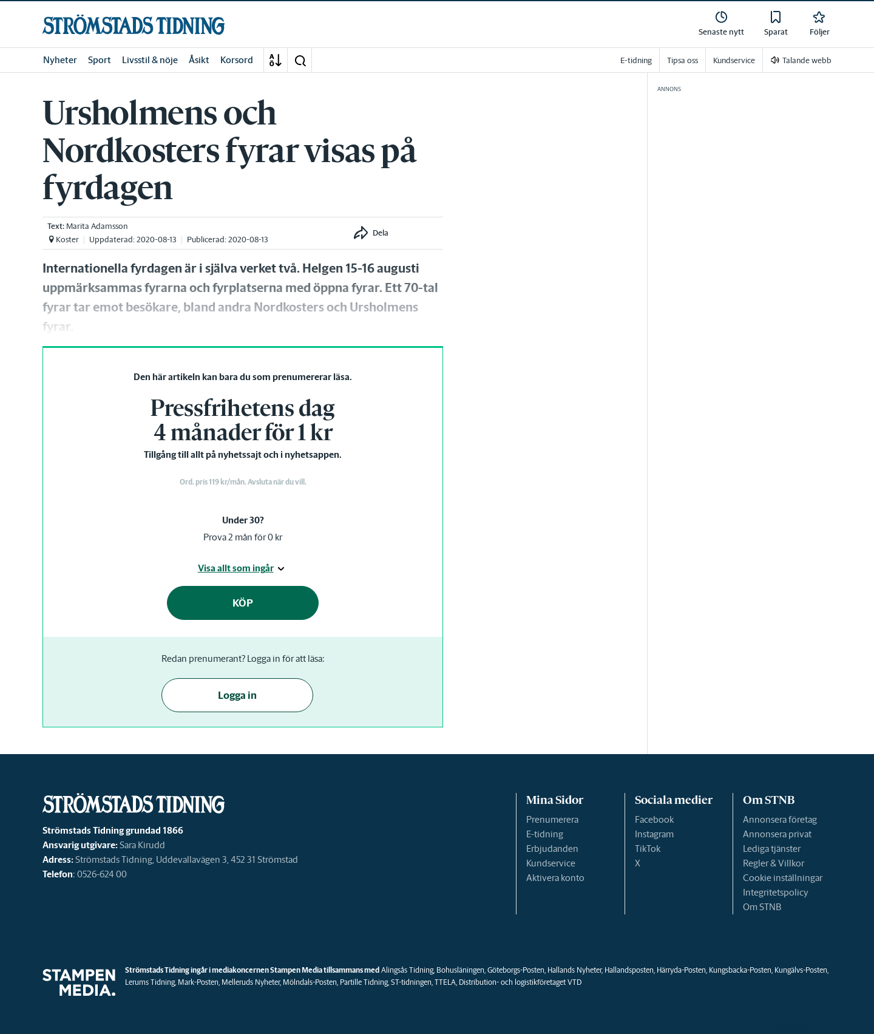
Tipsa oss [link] (682, 60)
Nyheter (60, 60)
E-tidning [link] (636, 60)
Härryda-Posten (681, 969)
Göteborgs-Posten (515, 969)
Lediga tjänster (772, 848)
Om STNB (762, 907)
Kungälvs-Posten (800, 969)
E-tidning (544, 834)
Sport (99, 60)
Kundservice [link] (734, 60)
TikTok (647, 848)
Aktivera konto (555, 877)
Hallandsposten (629, 969)
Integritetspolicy (775, 892)
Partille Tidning (364, 982)
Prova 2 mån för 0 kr (242, 537)
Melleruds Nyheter (251, 982)
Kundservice (550, 863)
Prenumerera (552, 819)
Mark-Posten (198, 982)
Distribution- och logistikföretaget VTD (520, 982)
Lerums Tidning (150, 982)
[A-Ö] (275, 60)
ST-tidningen (411, 982)
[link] (133, 24)
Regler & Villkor (773, 863)
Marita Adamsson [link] (96, 226)
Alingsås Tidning (407, 969)
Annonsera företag (780, 819)
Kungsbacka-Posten (740, 969)
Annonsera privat (777, 834)
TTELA (445, 982)
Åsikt (199, 60)
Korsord (236, 60)
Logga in (237, 695)
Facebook (654, 819)
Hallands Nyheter (574, 969)
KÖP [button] (242, 603)
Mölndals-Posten (310, 982)
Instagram (654, 834)
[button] (300, 60)
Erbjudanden (552, 848)
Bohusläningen (460, 969)
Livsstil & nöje (150, 60)
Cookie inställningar (782, 877)
